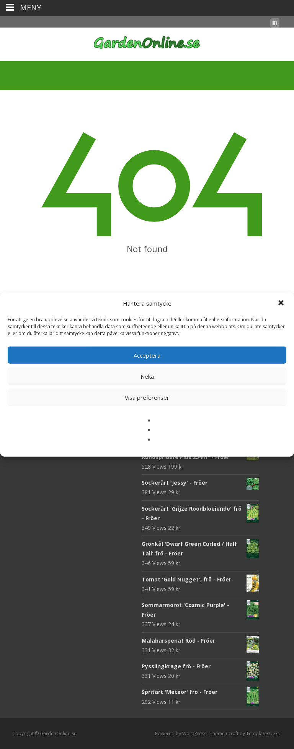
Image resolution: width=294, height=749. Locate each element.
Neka (147, 376)
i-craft (233, 733)
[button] (281, 303)
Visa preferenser (147, 397)
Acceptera (147, 355)
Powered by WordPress (181, 733)
